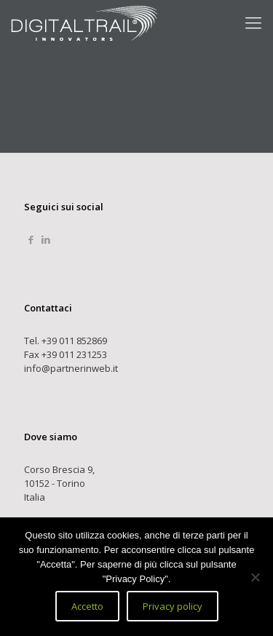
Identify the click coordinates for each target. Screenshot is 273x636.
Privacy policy (172, 606)
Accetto (87, 606)
